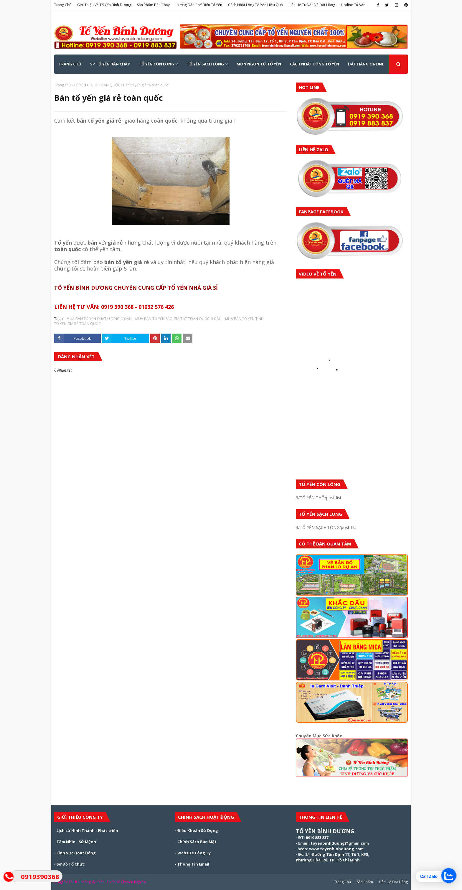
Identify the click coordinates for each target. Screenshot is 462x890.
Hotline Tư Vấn (353, 4)
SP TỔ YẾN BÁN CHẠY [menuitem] (110, 64)
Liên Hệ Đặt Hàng (393, 881)
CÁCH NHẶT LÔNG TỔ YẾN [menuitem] (314, 64)
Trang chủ (62, 85)
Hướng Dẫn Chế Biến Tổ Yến (199, 4)
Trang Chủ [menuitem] (70, 64)
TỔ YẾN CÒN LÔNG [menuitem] (156, 64)
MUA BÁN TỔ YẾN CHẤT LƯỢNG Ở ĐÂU (99, 318)
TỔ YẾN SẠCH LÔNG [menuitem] (205, 64)
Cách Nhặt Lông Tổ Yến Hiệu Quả (255, 4)
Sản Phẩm (365, 881)
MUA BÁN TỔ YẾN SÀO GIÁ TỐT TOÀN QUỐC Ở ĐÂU (178, 318)
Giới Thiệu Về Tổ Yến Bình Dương (104, 4)
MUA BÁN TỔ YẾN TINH (244, 318)
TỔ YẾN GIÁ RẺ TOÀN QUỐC (97, 85)
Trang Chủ (62, 4)
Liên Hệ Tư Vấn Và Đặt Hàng (312, 4)
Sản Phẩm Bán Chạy (153, 4)
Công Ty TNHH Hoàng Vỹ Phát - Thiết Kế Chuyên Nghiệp (100, 881)
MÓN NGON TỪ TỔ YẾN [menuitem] (259, 64)
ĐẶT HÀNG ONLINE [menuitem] (366, 64)
